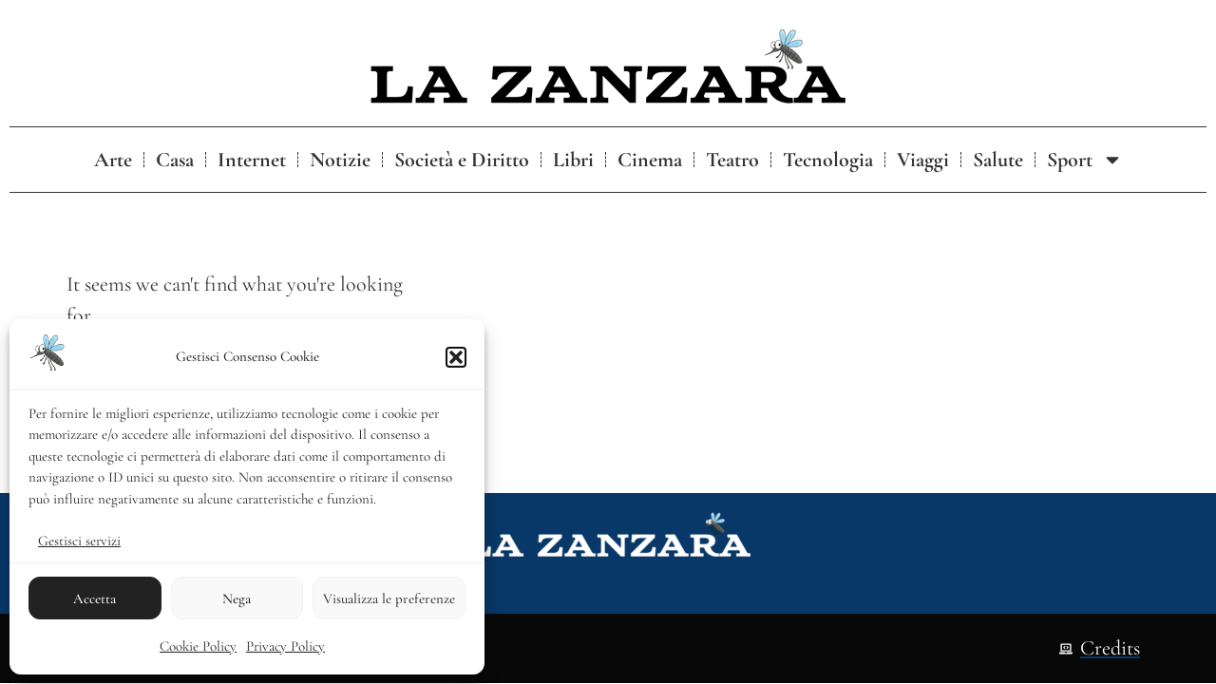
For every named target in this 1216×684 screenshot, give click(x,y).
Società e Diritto (461, 159)
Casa (175, 159)
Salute (998, 159)
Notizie (340, 159)
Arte (113, 159)
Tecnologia (828, 159)
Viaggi (923, 159)
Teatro (732, 159)
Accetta (94, 598)
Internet (252, 159)
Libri (573, 159)
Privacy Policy (285, 646)
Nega (236, 598)
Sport (1085, 160)
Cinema (650, 159)
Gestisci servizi (79, 540)
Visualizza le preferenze (389, 598)
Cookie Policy (198, 646)
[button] (456, 357)
